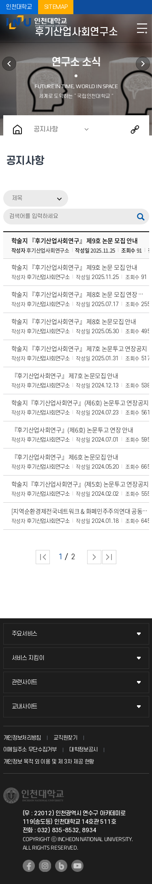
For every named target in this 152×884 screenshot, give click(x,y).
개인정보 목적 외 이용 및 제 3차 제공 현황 (48, 762)
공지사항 (46, 129)
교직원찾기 (65, 738)
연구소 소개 (9, 64)
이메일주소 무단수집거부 (30, 750)
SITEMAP (56, 7)
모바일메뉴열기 (142, 28)
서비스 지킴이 (28, 658)
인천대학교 (19, 7)
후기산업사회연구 (143, 64)
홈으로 (17, 129)
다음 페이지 (94, 557)
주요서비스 (25, 633)
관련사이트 (25, 682)
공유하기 (135, 129)
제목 (17, 198)
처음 (43, 557)
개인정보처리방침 (22, 738)
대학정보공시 (83, 750)
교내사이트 (25, 706)
